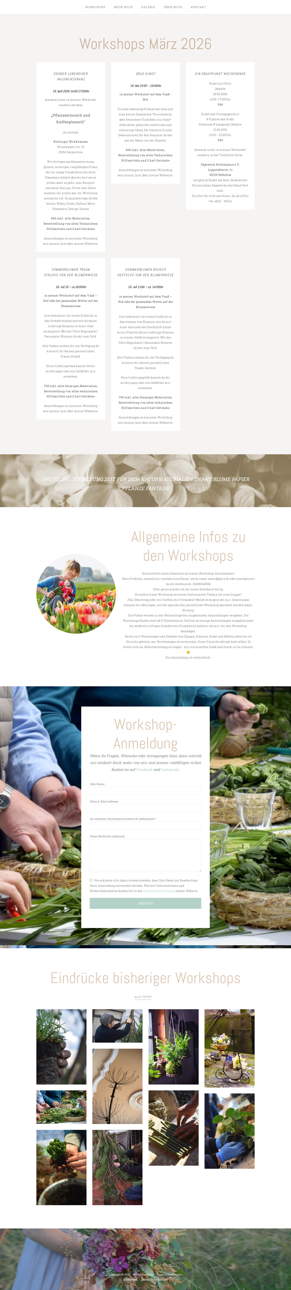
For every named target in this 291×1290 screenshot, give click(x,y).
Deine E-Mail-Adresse (104, 801)
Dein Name (97, 784)
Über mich (172, 7)
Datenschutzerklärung (159, 891)
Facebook (144, 769)
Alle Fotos (142, 996)
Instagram (170, 769)
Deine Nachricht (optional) (107, 836)
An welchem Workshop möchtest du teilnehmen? (122, 819)
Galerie (148, 7)
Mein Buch (123, 7)
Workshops (95, 7)
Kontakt (198, 7)
